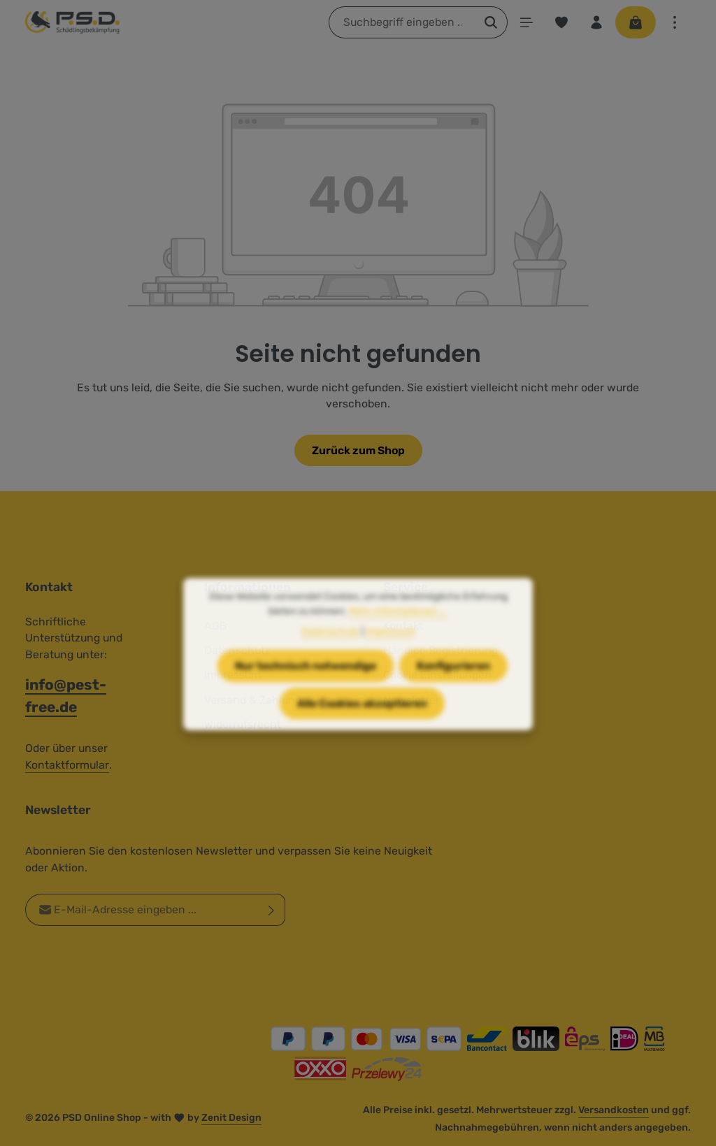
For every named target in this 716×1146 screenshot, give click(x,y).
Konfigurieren (453, 681)
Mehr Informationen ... (398, 627)
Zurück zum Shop (358, 450)
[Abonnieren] (271, 910)
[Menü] (526, 22)
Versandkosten (613, 1110)
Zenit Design (231, 1118)
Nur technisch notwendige (305, 681)
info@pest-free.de (65, 695)
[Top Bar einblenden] (675, 22)
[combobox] (402, 22)
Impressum (390, 647)
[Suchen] (491, 22)
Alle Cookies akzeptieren (362, 718)
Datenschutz (330, 647)
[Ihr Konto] (596, 22)
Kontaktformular (67, 764)
